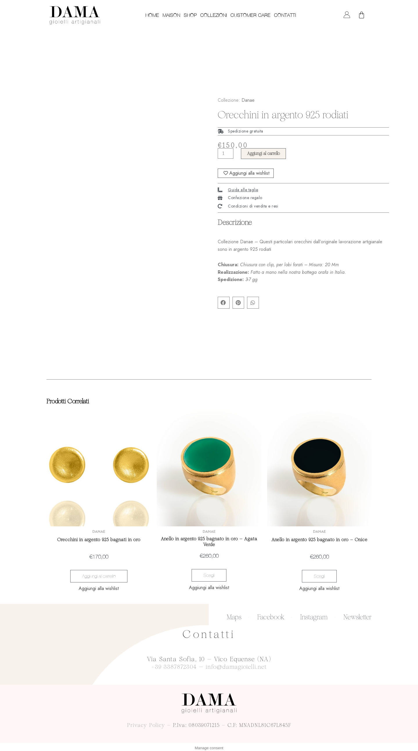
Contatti (285, 15)
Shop (190, 15)
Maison (171, 15)
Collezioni (213, 15)
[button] (224, 303)
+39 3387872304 (172, 664)
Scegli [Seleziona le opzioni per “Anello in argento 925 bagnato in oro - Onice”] (319, 576)
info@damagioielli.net (237, 664)
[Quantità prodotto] (226, 152)
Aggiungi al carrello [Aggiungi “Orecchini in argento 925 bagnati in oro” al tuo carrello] (99, 576)
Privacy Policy (146, 723)
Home (152, 15)
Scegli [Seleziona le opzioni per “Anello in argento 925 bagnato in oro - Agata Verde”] (209, 575)
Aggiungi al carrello (266, 152)
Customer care (250, 15)
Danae (248, 99)
